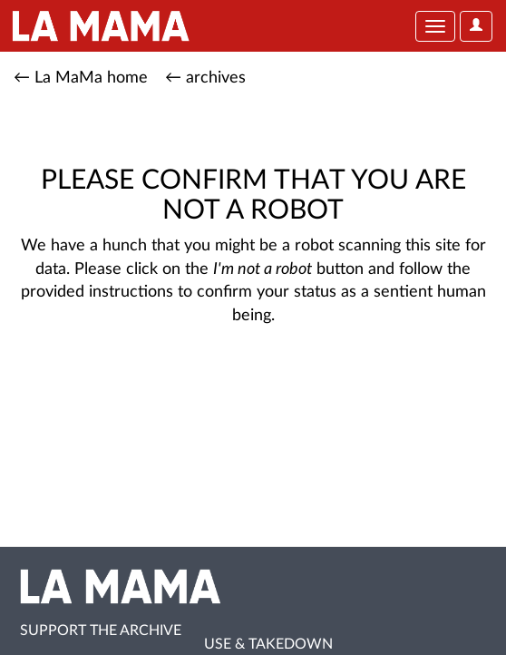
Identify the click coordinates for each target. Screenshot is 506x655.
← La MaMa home (81, 78)
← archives (205, 78)
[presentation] (165, 385)
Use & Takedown (268, 644)
